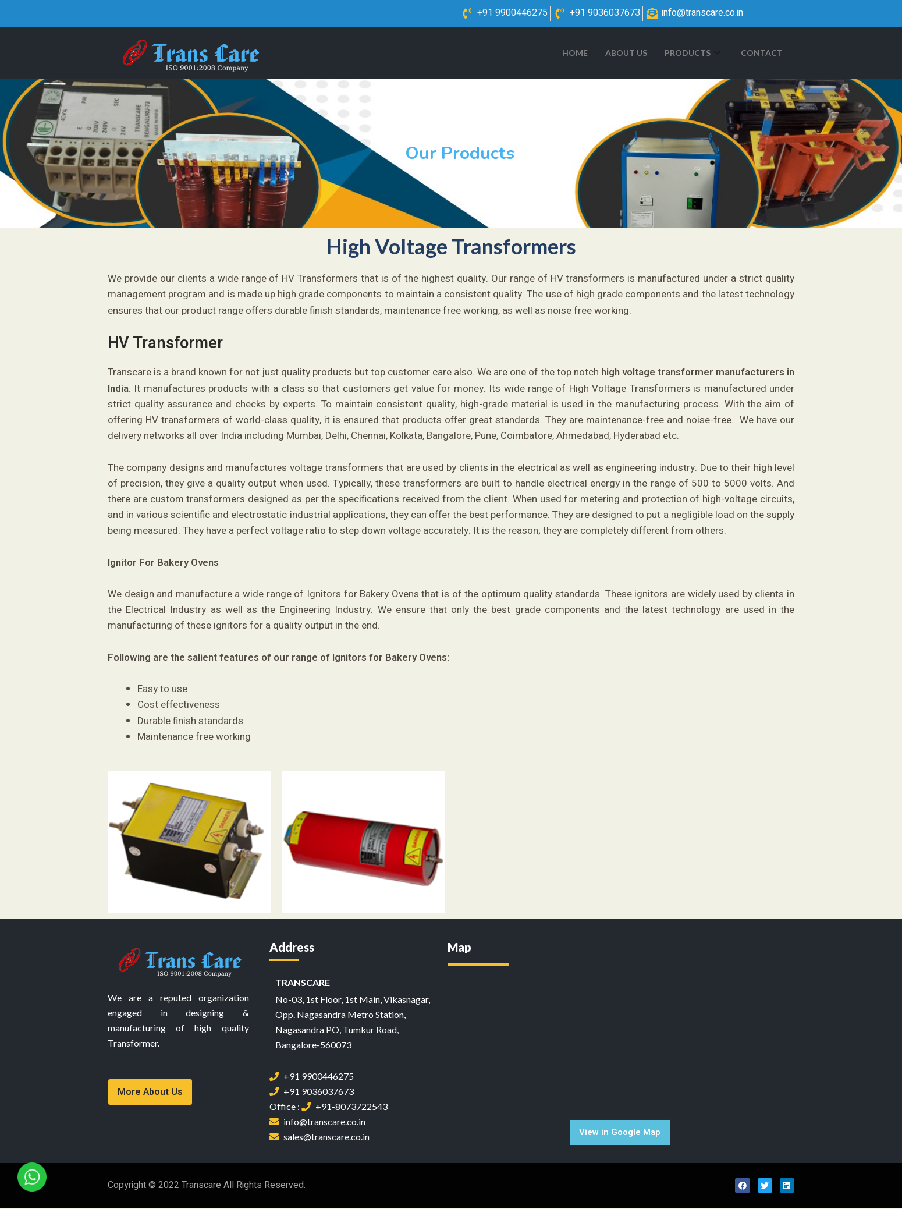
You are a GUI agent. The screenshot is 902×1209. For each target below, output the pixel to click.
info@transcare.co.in (317, 1122)
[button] (150, 1092)
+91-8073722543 (344, 1106)
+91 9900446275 (311, 1076)
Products (694, 53)
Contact (762, 53)
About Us (626, 53)
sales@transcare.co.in (319, 1137)
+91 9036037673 (311, 1091)
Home (575, 53)
